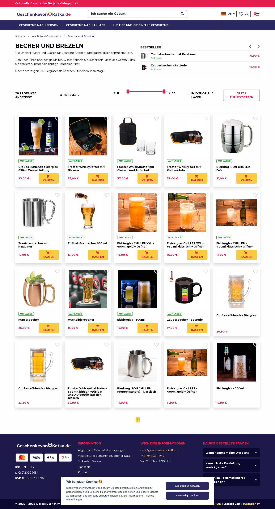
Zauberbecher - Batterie (169, 65)
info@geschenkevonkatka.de (159, 450)
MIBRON (215, 504)
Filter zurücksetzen (241, 95)
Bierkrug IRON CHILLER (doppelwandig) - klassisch (136, 390)
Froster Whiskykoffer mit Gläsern (86, 168)
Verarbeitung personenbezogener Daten (105, 456)
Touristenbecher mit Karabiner (173, 54)
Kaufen (48, 178)
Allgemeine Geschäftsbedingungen (101, 450)
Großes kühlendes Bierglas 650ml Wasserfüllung (38, 168)
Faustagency (250, 504)
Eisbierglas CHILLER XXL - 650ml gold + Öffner (135, 245)
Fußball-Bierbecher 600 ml (87, 243)
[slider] (128, 91)
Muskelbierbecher (81, 319)
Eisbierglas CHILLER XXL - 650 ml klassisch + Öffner (185, 245)
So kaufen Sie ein (89, 461)
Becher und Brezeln (81, 36)
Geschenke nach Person (36, 25)
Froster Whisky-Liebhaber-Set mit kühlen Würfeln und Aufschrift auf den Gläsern (87, 393)
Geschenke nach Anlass (83, 25)
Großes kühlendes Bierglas (236, 315)
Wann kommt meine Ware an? (227, 452)
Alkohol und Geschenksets (46, 36)
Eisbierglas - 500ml (131, 319)
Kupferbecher (28, 319)
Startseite (20, 36)
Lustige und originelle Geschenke (137, 25)
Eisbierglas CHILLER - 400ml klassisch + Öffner (234, 245)
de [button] (228, 14)
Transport (84, 467)
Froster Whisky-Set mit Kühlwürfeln (184, 168)
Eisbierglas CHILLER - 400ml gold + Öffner (182, 390)
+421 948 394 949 (152, 456)
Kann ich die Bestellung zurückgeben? (222, 465)
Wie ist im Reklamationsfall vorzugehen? (225, 480)
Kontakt (83, 472)
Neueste (69, 95)
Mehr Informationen (132, 495)
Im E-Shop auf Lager (202, 95)
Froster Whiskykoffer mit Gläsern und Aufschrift (135, 168)
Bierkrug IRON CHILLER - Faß (234, 168)
